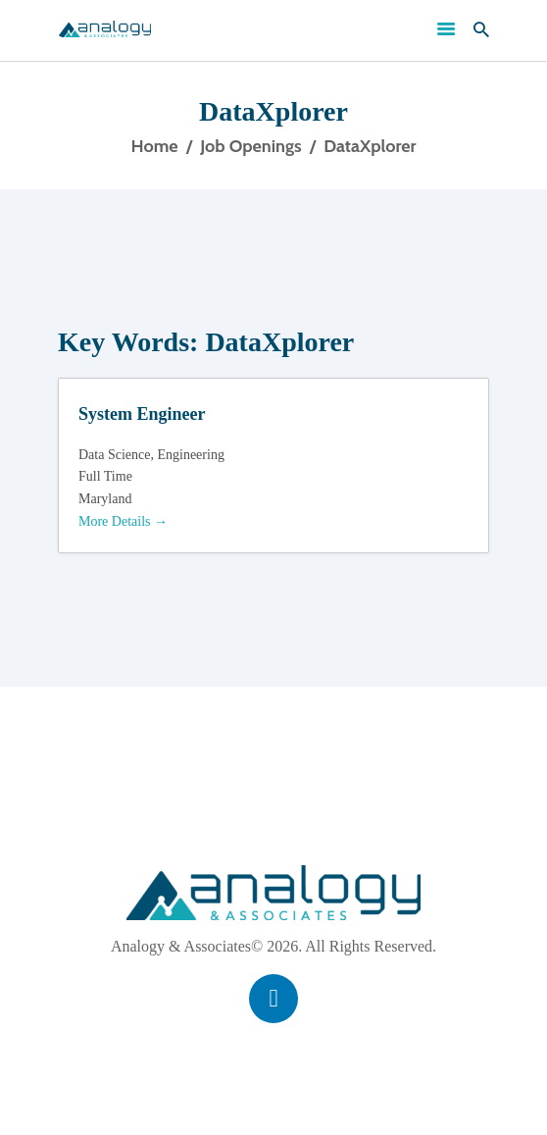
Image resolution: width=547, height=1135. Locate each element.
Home (154, 146)
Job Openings (250, 146)
